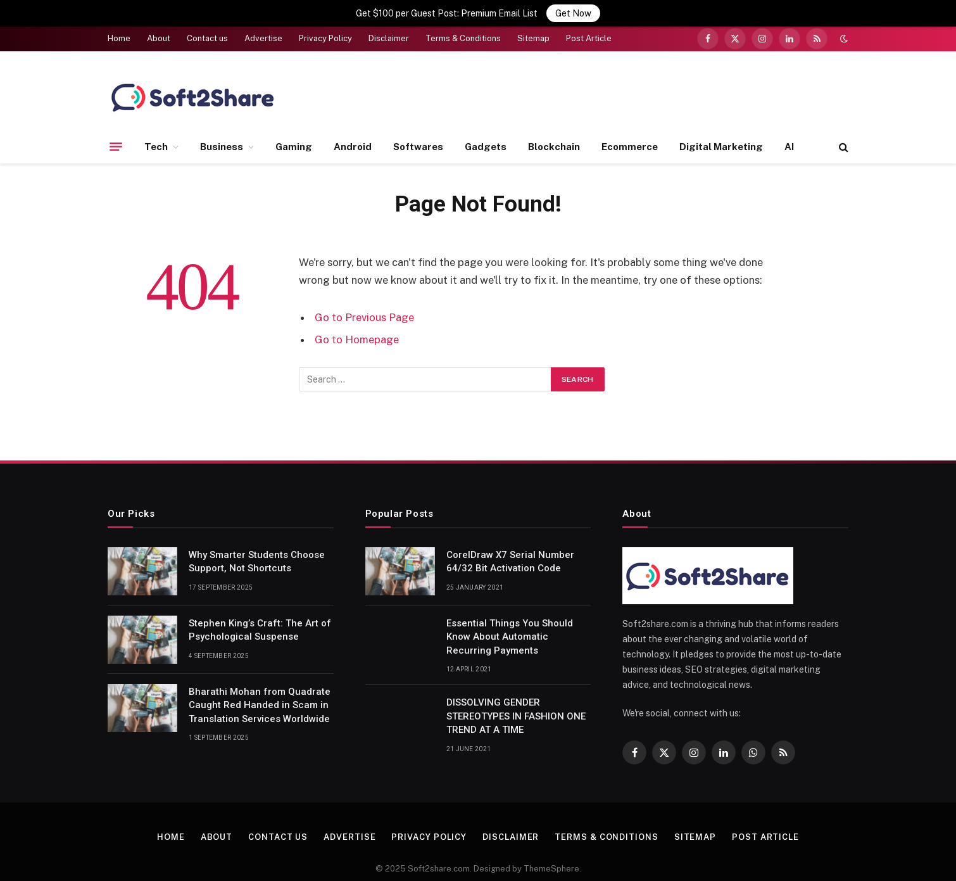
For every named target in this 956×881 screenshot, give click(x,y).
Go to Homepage (357, 330)
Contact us (207, 29)
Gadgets (485, 137)
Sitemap (533, 29)
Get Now (573, 13)
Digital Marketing (721, 137)
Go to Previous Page (364, 307)
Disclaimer (388, 29)
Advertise (263, 29)
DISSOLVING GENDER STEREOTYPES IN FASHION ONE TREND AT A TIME (516, 707)
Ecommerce (629, 137)
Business (221, 137)
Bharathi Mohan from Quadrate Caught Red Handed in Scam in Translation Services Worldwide (259, 695)
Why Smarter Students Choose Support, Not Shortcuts (257, 552)
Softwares (418, 137)
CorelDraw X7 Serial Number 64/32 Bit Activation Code (510, 552)
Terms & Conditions (463, 29)
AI (789, 137)
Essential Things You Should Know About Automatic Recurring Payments (509, 627)
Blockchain (554, 137)
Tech (156, 137)
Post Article (589, 29)
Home (119, 29)
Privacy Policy (325, 29)
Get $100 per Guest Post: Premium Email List (447, 13)
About (158, 29)
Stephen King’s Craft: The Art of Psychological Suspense (260, 620)
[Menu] (116, 137)
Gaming (293, 137)
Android (353, 137)
